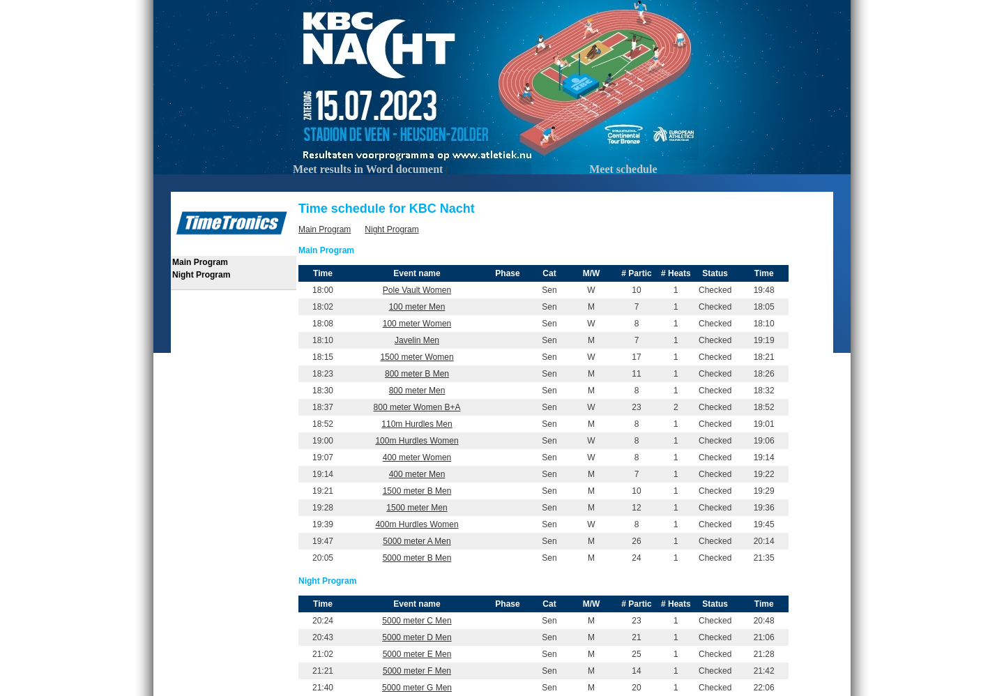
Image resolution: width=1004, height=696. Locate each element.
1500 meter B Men (417, 491)
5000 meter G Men (417, 688)
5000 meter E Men (417, 654)
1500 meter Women (416, 357)
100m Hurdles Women (416, 441)
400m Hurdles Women (416, 524)
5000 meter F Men (417, 671)
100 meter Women (417, 323)
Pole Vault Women (417, 290)
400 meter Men (417, 474)
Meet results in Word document (368, 169)
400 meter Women (417, 457)
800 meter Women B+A (417, 407)
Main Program (200, 262)
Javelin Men (417, 340)
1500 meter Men (416, 508)
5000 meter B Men (417, 558)
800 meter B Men (417, 374)
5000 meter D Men (416, 637)
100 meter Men (417, 307)
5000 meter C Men (416, 621)
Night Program (201, 275)
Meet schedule (623, 169)
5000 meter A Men (416, 541)
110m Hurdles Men (416, 424)
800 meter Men (417, 390)
